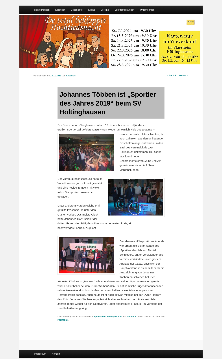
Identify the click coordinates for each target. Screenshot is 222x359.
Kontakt (56, 353)
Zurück (171, 75)
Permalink (63, 320)
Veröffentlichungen (124, 9)
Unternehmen (147, 9)
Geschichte (76, 9)
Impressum (40, 353)
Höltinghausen (41, 9)
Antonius (71, 75)
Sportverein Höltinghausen (108, 316)
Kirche (91, 9)
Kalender (60, 9)
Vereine (105, 9)
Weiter (184, 75)
